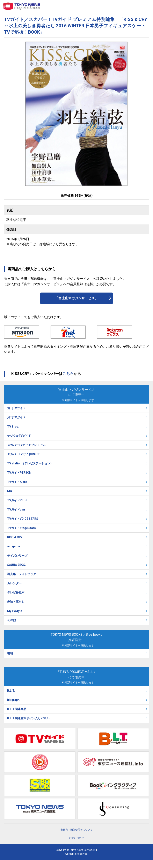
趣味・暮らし (15, 601)
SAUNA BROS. (17, 564)
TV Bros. (13, 426)
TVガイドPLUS (17, 500)
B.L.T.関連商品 (16, 709)
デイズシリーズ (17, 555)
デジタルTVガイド (19, 435)
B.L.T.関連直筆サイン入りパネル (28, 718)
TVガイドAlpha (17, 481)
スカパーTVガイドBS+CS (24, 454)
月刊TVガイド (16, 417)
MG (9, 491)
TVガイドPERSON (19, 472)
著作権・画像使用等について (76, 829)
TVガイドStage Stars (21, 528)
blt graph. (13, 699)
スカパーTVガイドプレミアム (26, 445)
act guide (13, 546)
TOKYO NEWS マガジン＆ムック (22, 6)
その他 (11, 620)
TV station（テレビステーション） (30, 463)
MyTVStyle (14, 611)
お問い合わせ (76, 837)
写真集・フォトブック (21, 574)
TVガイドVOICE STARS (22, 518)
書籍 (10, 653)
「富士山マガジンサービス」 (76, 298)
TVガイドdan (16, 509)
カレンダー (14, 583)
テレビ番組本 (15, 592)
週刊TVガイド (16, 408)
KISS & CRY (14, 537)
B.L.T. (11, 690)
